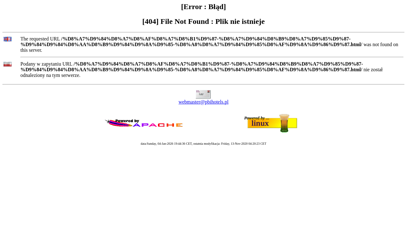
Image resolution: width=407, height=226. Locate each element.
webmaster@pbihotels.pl (203, 102)
